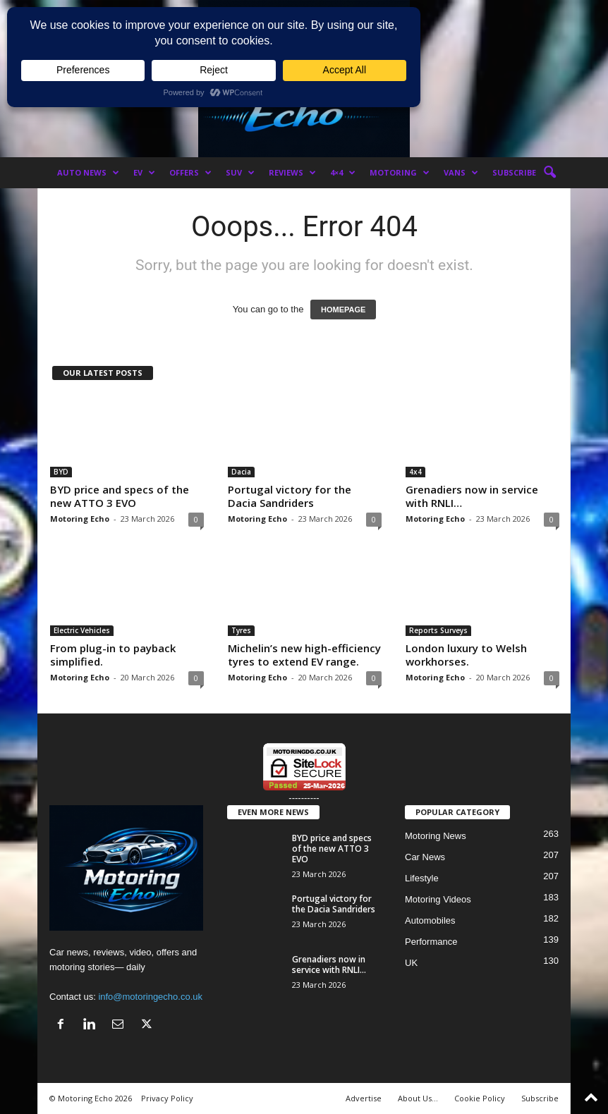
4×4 (342, 172)
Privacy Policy (167, 1098)
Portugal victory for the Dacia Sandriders (289, 496)
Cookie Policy (479, 1098)
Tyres (241, 630)
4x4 (415, 472)
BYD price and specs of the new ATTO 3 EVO (119, 496)
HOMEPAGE (343, 309)
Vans (461, 172)
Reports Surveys (438, 630)
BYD (61, 472)
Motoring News (435, 836)
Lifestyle (422, 878)
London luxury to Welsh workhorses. (466, 654)
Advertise (364, 1098)
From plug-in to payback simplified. (113, 654)
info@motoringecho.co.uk (150, 996)
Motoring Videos (438, 899)
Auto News (88, 172)
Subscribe (514, 172)
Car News (425, 857)
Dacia (241, 472)
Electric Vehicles (82, 630)
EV (144, 172)
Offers (190, 172)
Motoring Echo (79, 518)
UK (411, 962)
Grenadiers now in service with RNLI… (472, 496)
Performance (431, 941)
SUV (240, 172)
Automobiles (430, 920)
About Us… (418, 1098)
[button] (549, 172)
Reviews (292, 172)
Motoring (400, 172)
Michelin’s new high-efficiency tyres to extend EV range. (304, 654)
